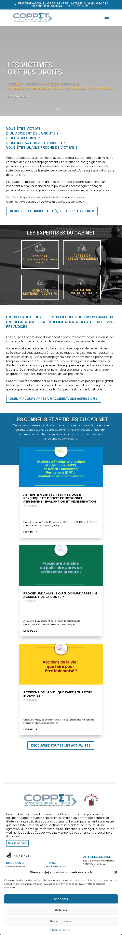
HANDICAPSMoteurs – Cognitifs (40, 292)
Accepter (61, 899)
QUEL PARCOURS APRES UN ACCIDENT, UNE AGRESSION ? (54, 399)
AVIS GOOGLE (19, 843)
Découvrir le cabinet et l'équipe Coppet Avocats (52, 211)
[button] (116, 872)
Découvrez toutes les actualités (61, 745)
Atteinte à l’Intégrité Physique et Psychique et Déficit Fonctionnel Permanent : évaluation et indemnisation (59, 498)
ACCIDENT (40, 259)
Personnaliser (61, 921)
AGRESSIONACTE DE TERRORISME (82, 257)
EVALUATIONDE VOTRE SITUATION (82, 291)
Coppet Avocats (15, 866)
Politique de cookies (59, 929)
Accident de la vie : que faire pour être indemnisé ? (57, 693)
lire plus (30, 532)
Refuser (61, 910)
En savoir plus (18, 100)
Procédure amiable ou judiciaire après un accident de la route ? (60, 595)
